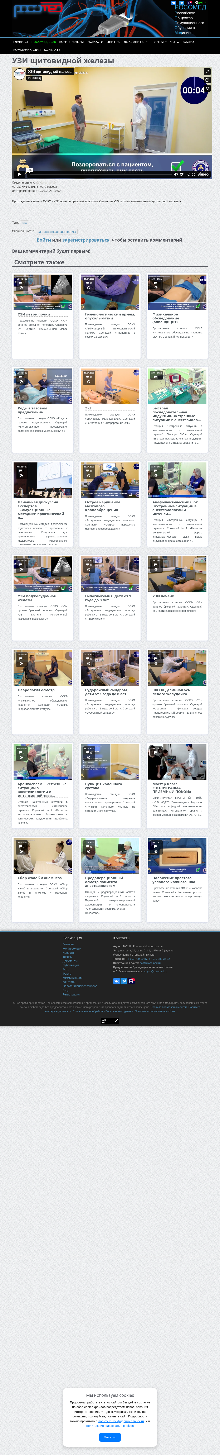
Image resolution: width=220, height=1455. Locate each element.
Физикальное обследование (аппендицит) (165, 318)
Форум (67, 973)
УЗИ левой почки (34, 314)
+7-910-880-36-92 (159, 958)
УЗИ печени (163, 596)
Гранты (159, 41)
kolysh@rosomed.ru (155, 971)
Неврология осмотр (36, 690)
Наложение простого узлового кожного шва (173, 879)
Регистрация (71, 994)
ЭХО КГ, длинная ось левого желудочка (171, 692)
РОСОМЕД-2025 (43, 41)
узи (24, 223)
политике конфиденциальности (121, 1421)
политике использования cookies (110, 1425)
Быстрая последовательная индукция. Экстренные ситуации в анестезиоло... (176, 414)
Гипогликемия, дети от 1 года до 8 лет (108, 598)
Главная (20, 41)
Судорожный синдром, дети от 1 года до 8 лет (106, 692)
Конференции (71, 41)
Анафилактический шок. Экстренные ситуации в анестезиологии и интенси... (175, 508)
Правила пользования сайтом (169, 1007)
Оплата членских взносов (80, 986)
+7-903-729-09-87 (136, 958)
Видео (188, 41)
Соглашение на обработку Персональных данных (103, 1011)
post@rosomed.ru (150, 963)
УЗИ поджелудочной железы (37, 598)
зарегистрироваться (85, 240)
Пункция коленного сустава (103, 785)
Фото (174, 41)
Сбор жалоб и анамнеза (40, 877)
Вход (66, 990)
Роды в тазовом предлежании (32, 410)
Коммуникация (27, 49)
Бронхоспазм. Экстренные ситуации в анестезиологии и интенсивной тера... (42, 789)
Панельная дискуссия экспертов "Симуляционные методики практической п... (41, 510)
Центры (114, 41)
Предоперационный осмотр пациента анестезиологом (104, 881)
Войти (202, 2)
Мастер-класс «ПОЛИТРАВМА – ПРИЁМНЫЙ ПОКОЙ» (171, 787)
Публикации (71, 965)
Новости (95, 41)
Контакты (52, 49)
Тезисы (67, 957)
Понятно (110, 1437)
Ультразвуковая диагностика (57, 231)
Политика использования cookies (155, 1011)
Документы (135, 41)
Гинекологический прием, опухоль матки (110, 316)
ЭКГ (88, 408)
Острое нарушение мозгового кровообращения (102, 506)
